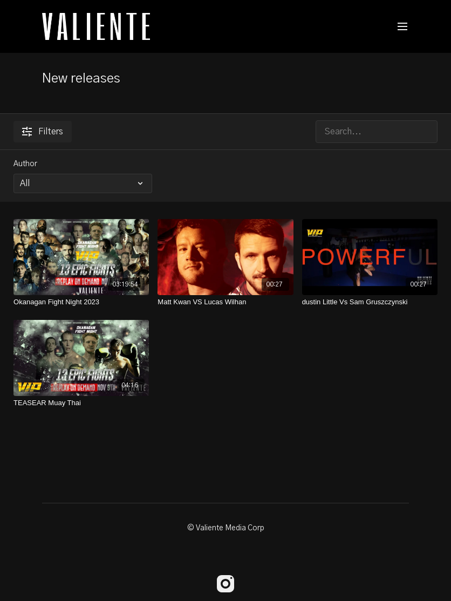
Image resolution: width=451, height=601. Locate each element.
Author (25, 164)
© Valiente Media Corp (225, 528)
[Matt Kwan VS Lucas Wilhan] (225, 302)
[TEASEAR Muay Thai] (81, 403)
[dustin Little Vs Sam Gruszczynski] (370, 302)
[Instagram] (225, 583)
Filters (42, 131)
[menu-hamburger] (402, 26)
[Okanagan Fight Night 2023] (81, 302)
